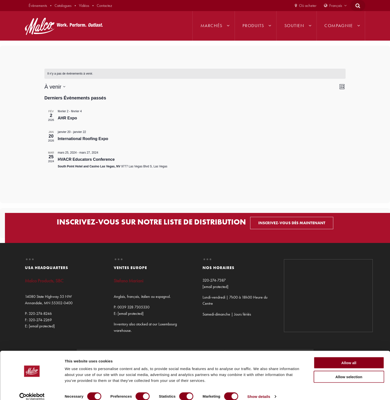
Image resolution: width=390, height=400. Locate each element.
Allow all (348, 356)
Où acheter (307, 5)
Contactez (104, 5)
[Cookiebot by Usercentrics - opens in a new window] (32, 390)
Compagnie (338, 25)
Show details (258, 390)
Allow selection (348, 370)
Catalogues (63, 5)
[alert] (195, 74)
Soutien (294, 25)
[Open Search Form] (357, 5)
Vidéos (84, 5)
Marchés (212, 25)
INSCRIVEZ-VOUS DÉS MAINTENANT (291, 222)
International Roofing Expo (83, 139)
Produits (253, 25)
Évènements (38, 5)
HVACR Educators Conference (86, 159)
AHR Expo (67, 118)
